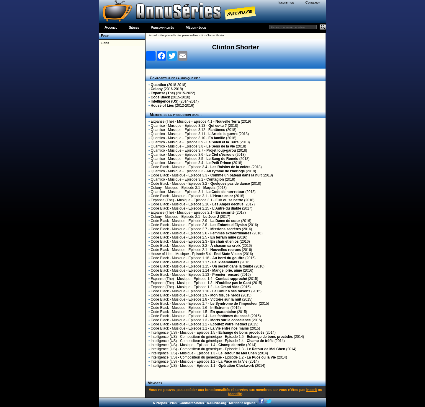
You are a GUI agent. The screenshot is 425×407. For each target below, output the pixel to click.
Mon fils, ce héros (225, 295)
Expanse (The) (163, 93)
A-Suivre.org (216, 403)
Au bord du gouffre (228, 258)
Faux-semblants (225, 262)
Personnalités (162, 27)
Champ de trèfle (260, 341)
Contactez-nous (192, 403)
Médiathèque (196, 27)
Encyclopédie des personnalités (179, 35)
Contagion (215, 179)
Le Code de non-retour (225, 192)
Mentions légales (242, 403)
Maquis (209, 188)
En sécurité (225, 212)
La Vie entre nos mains (229, 328)
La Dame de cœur (225, 221)
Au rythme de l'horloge (225, 171)
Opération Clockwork (236, 366)
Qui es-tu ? (217, 126)
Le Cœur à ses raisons (231, 291)
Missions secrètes (225, 229)
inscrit (311, 390)
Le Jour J (211, 217)
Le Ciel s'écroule (220, 155)
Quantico (158, 85)
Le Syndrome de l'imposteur (234, 303)
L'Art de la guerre (223, 134)
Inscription (286, 2)
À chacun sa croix (225, 246)
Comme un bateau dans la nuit (236, 175)
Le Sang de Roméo (222, 159)
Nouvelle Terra (227, 121)
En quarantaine (223, 312)
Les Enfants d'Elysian (228, 225)
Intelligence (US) (165, 101)
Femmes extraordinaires (230, 233)
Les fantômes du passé (230, 316)
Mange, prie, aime (227, 270)
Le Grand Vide (227, 287)
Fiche (104, 36)
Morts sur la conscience (230, 320)
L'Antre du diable (226, 208)
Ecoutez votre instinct (228, 324)
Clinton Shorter (215, 35)
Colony (157, 89)
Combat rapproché (231, 279)
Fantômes (216, 130)
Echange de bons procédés (241, 332)
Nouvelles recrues (225, 250)
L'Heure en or (221, 196)
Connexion (313, 2)
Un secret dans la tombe (232, 266)
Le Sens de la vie (220, 146)
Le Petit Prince (218, 163)
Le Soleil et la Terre (222, 142)
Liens (104, 43)
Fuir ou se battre (229, 200)
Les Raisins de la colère (230, 167)
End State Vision (228, 254)
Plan (173, 403)
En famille (216, 138)
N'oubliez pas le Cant (233, 283)
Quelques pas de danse (230, 183)
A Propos (160, 403)
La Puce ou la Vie (261, 357)
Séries (134, 27)
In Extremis (220, 308)
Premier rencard (225, 275)
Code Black (160, 97)
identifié (235, 394)
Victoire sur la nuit (225, 299)
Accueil (110, 27)
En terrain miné (223, 237)
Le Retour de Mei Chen (266, 349)
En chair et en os (224, 241)
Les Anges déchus (227, 204)
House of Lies (162, 105)
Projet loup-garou (221, 150)
